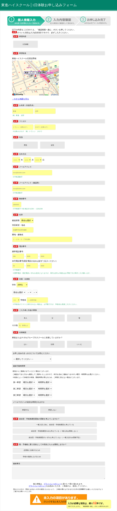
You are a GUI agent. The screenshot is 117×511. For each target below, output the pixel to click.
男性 (25, 145)
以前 (52, 344)
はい (25, 344)
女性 (52, 145)
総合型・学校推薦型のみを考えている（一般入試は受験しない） (55, 431)
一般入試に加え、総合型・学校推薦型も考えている (55, 425)
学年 (20, 285)
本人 (25, 318)
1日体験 (25, 44)
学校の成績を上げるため (32, 457)
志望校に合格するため (32, 450)
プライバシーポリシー (52, 484)
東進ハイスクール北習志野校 (24, 58)
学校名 (34, 300)
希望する (25, 410)
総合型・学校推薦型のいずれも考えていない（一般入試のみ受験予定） (55, 437)
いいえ (79, 344)
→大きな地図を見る (20, 99)
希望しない (52, 410)
